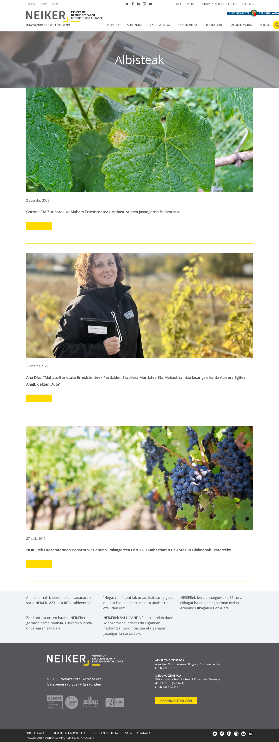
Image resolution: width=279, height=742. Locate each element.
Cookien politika (105, 733)
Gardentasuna (185, 4)
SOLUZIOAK (134, 25)
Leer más (39, 226)
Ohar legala (35, 733)
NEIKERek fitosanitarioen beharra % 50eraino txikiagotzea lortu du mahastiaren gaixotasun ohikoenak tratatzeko (128, 549)
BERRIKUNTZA (187, 25)
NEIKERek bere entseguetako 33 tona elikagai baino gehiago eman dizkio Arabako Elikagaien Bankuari (211, 602)
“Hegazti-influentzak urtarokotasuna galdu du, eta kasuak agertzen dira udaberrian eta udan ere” (139, 602)
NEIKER (264, 25)
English (54, 4)
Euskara (43, 4)
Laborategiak (160, 25)
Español (31, 4)
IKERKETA (113, 25)
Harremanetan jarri (176, 700)
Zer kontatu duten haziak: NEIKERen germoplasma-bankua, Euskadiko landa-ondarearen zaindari (59, 622)
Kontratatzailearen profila (218, 4)
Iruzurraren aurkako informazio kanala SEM (60, 737)
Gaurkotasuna (241, 25)
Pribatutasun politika (68, 733)
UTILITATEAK (213, 25)
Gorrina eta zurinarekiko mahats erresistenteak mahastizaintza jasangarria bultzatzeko (103, 211)
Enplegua (248, 4)
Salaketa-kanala (137, 733)
